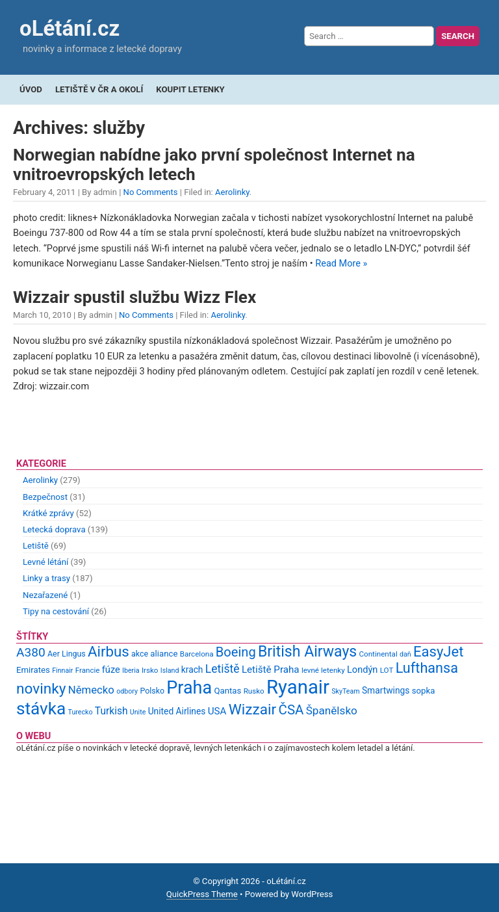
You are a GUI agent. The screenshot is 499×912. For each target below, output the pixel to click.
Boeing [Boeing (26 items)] (236, 652)
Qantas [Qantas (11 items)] (227, 691)
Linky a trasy (46, 578)
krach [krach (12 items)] (192, 669)
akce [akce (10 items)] (139, 653)
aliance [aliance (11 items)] (163, 653)
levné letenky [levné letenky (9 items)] (323, 670)
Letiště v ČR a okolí (99, 89)
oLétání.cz (69, 28)
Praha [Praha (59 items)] (189, 687)
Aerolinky (232, 192)
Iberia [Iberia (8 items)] (131, 670)
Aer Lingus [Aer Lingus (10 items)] (66, 653)
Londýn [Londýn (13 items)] (362, 669)
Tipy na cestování (56, 611)
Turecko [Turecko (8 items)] (80, 712)
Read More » (341, 263)
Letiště (36, 546)
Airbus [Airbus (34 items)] (108, 651)
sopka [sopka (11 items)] (423, 691)
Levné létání (45, 562)
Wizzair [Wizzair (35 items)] (253, 709)
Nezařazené (45, 595)
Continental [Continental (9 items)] (378, 653)
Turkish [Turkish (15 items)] (111, 711)
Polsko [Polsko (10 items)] (152, 691)
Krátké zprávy (48, 513)
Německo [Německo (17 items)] (91, 689)
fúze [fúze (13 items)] (111, 669)
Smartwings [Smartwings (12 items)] (386, 690)
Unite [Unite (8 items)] (138, 712)
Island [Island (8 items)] (169, 670)
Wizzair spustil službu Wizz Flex (134, 297)
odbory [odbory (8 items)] (127, 691)
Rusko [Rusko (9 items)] (254, 691)
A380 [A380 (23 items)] (30, 652)
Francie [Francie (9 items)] (87, 670)
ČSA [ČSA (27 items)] (291, 710)
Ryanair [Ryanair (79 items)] (297, 687)
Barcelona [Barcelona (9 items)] (197, 653)
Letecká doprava (54, 529)
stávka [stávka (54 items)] (41, 708)
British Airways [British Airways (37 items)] (307, 651)
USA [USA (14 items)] (217, 711)
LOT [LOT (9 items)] (387, 670)
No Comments (150, 192)
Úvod (30, 89)
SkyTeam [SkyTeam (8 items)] (345, 691)
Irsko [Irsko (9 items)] (150, 670)
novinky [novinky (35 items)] (41, 688)
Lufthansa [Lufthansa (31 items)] (427, 668)
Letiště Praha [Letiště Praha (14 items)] (271, 669)
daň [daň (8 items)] (405, 654)
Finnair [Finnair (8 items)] (62, 670)
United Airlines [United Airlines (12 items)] (177, 711)
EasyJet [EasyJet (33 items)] (438, 652)
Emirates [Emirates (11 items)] (33, 670)
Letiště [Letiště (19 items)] (222, 668)
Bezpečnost (45, 497)
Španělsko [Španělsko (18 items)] (331, 710)
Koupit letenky (190, 89)
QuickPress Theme (202, 894)
